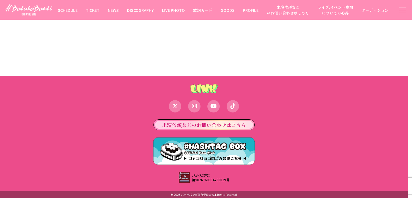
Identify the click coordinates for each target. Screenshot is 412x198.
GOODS (228, 10)
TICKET (93, 10)
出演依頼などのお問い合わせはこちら (288, 10)
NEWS (113, 10)
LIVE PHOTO (173, 10)
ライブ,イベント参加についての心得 (335, 10)
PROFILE (251, 10)
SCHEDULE (68, 10)
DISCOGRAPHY (140, 10)
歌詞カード (202, 10)
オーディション (374, 10)
